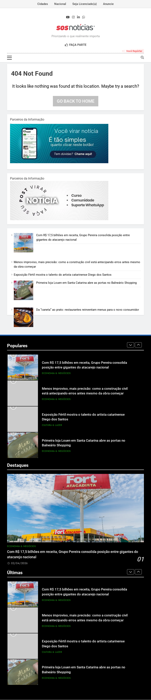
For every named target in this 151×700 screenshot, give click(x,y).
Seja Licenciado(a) (84, 4)
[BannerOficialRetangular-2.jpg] (59, 219)
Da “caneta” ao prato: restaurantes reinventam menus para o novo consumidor (87, 310)
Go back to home (75, 101)
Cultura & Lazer (52, 425)
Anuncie (108, 4)
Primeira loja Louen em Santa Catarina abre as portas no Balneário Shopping (86, 283)
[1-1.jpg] (59, 162)
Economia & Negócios (56, 373)
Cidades (42, 4)
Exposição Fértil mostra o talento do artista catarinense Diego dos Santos (62, 275)
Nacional (60, 4)
